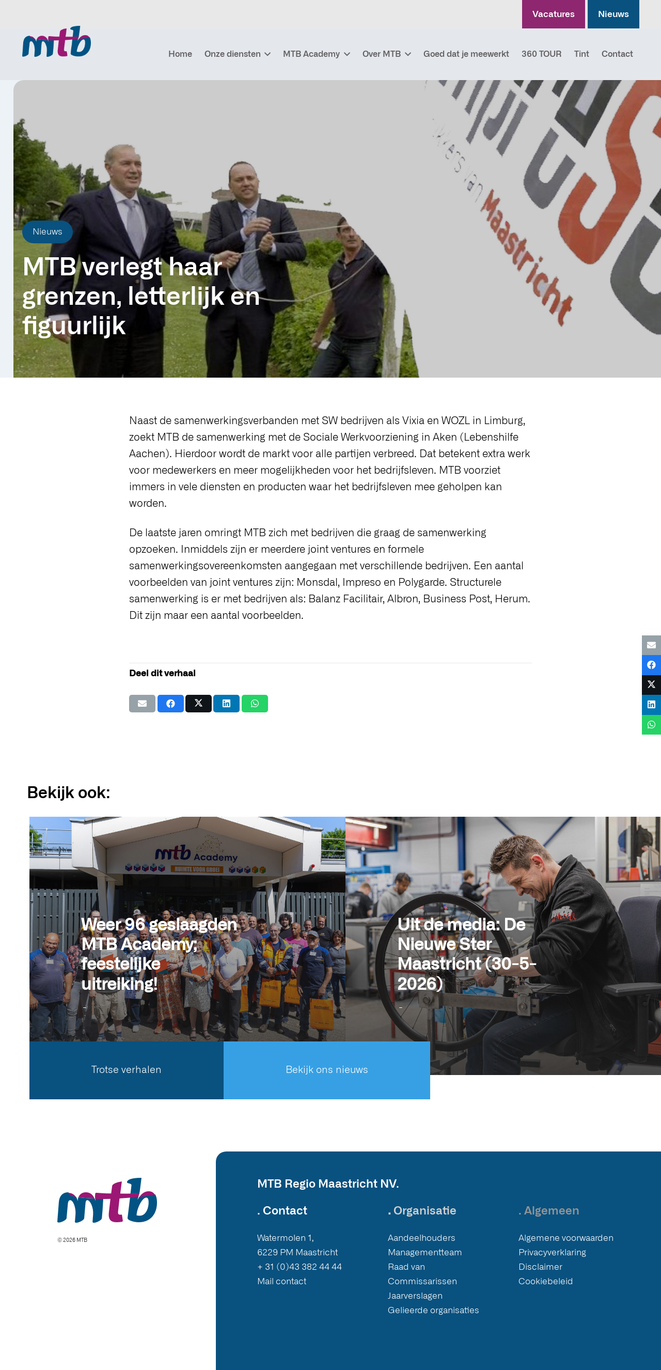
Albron (402, 599)
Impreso (361, 583)
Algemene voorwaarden (565, 1238)
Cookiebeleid (545, 1281)
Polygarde (421, 583)
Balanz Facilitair (345, 599)
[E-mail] (142, 703)
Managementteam (425, 1252)
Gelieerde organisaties (433, 1310)
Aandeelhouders (421, 1238)
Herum (511, 599)
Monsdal (317, 583)
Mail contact (281, 1281)
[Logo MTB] (56, 41)
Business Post (456, 599)
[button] (266, 54)
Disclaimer (540, 1267)
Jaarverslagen (415, 1295)
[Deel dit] (171, 703)
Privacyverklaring (552, 1252)
